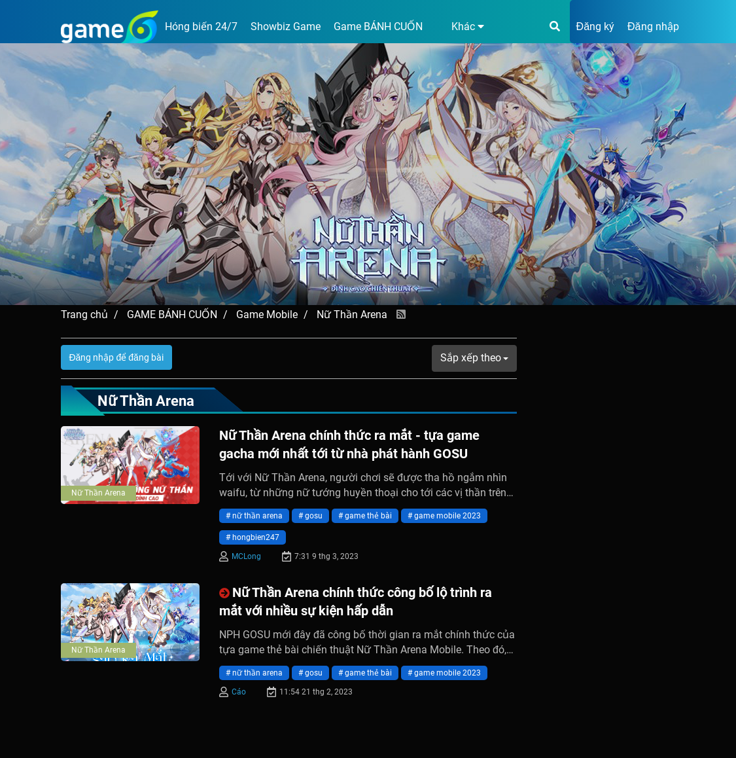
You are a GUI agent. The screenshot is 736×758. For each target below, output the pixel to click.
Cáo (239, 691)
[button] (460, 26)
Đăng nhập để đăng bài (116, 357)
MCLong (246, 556)
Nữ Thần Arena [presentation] (98, 492)
